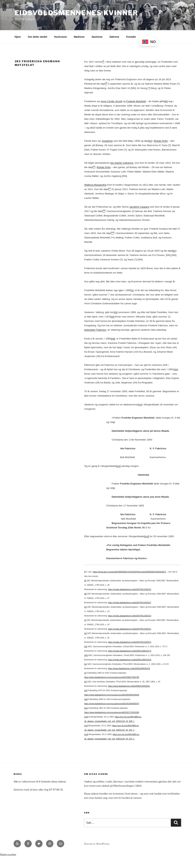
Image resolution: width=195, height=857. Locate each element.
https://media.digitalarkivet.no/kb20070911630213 (129, 642)
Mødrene (79, 36)
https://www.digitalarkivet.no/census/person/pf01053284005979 (111, 703)
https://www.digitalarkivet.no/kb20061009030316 (129, 668)
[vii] (85, 646)
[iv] (150, 141)
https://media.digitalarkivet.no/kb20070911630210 (129, 616)
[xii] (112, 316)
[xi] (115, 312)
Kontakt (131, 36)
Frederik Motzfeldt (136, 101)
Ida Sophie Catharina (121, 162)
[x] (132, 290)
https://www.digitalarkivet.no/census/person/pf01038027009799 (111, 677)
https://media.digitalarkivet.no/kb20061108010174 (129, 651)
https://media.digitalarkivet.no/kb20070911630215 (129, 589)
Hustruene (60, 36)
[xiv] (176, 369)
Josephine (107, 141)
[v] (85, 620)
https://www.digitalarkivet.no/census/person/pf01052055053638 (111, 695)
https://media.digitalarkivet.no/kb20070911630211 (129, 629)
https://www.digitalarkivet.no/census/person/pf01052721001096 (111, 712)
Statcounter (8, 854)
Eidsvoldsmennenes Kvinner (76, 13)
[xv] (140, 404)
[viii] (86, 655)
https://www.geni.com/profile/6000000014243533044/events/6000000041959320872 (129, 572)
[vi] (85, 633)
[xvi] (118, 466)
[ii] (85, 580)
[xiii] (113, 338)
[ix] (174, 250)
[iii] (166, 101)
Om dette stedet (37, 36)
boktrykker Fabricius (95, 329)
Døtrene (114, 36)
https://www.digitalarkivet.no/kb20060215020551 (129, 686)
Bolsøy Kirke (161, 141)
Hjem (17, 36)
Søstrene (97, 36)
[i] (85, 572)
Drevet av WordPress (96, 843)
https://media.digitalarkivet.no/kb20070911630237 (129, 602)
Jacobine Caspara (139, 206)
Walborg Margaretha (95, 184)
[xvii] (146, 536)
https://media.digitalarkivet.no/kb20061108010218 (129, 660)
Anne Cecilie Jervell (111, 101)
